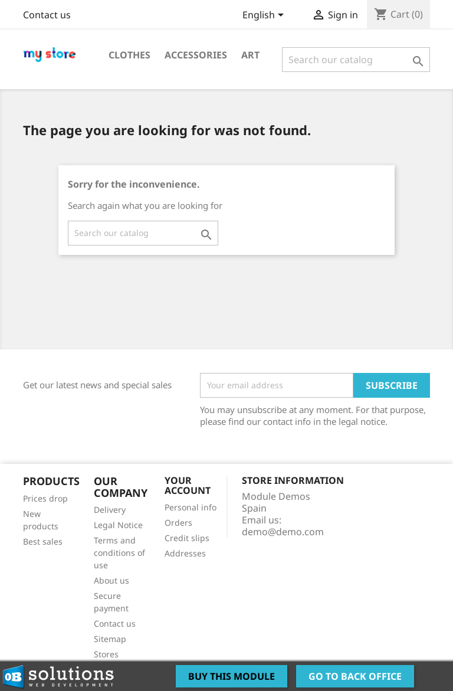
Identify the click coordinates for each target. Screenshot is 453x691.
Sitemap (110, 638)
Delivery (110, 509)
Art (250, 54)
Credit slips (187, 537)
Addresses (185, 553)
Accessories (196, 54)
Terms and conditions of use (119, 553)
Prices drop (45, 498)
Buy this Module (231, 676)
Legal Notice (118, 524)
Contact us (47, 14)
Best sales (43, 541)
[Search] (356, 59)
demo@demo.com (283, 531)
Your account (188, 485)
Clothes (129, 54)
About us (111, 580)
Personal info (190, 507)
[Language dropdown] (265, 16)
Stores (106, 654)
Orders (178, 522)
